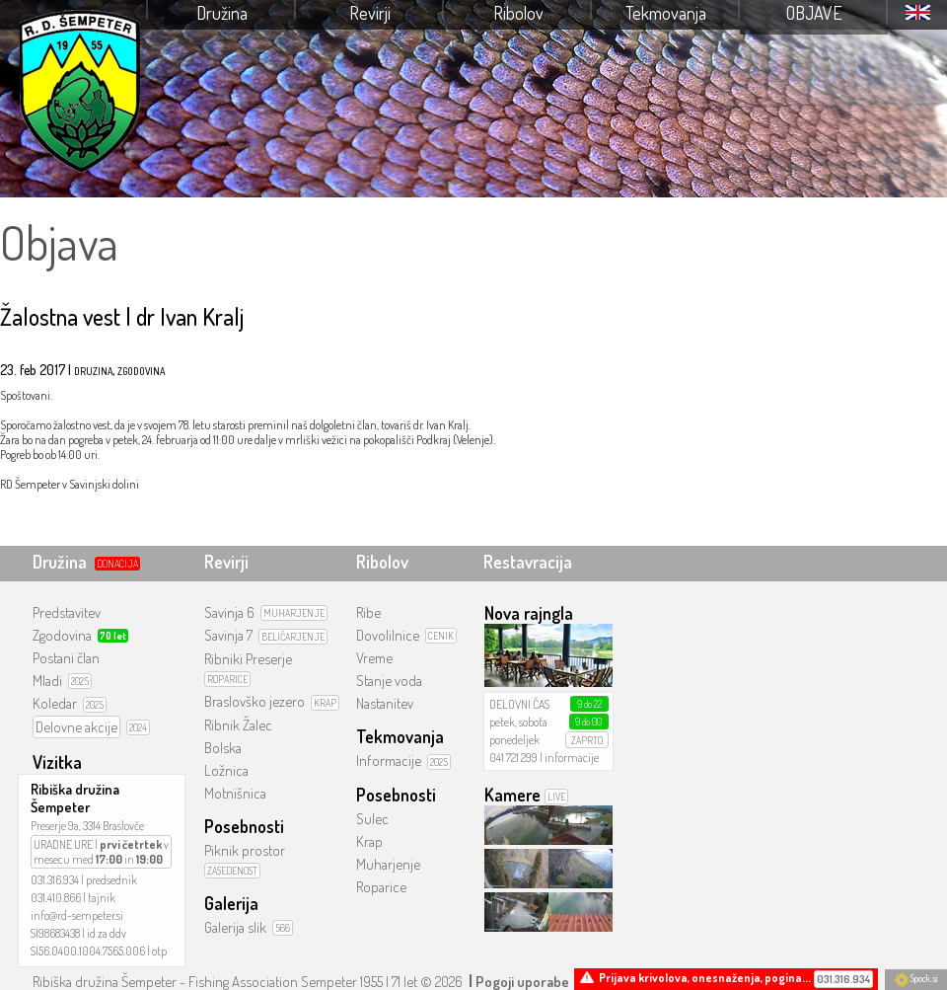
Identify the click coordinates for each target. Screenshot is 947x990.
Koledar (55, 703)
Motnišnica (235, 793)
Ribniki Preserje (248, 658)
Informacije (388, 760)
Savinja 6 (229, 612)
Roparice (381, 886)
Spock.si (916, 978)
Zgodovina (62, 635)
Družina (222, 13)
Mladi (47, 680)
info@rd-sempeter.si (77, 915)
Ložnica (226, 770)
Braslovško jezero (254, 701)
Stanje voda (389, 680)
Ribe (368, 612)
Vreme (374, 657)
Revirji (370, 13)
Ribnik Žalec (238, 725)
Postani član (66, 657)
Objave (814, 13)
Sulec (372, 818)
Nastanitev (384, 703)
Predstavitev (67, 612)
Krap (369, 841)
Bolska (223, 747)
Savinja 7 (228, 635)
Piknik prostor (244, 850)
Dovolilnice (387, 635)
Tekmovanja (665, 13)
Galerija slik (235, 927)
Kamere (512, 794)
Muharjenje (388, 864)
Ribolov (518, 13)
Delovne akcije (76, 727)
